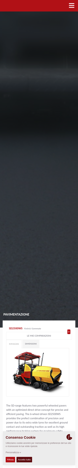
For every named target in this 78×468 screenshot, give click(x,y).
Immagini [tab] (14, 344)
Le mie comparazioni (48, 335)
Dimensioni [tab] (31, 343)
